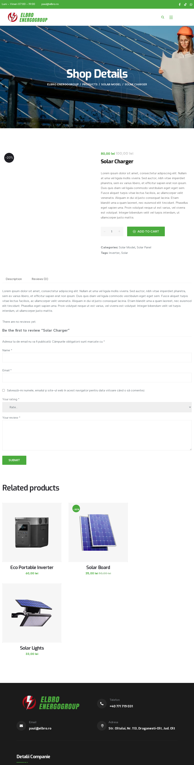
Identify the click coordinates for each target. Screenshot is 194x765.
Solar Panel (144, 247)
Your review (11, 417)
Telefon (115, 618)
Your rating (11, 399)
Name (7, 350)
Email (7, 370)
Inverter (114, 253)
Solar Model (127, 247)
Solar (124, 253)
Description (14, 279)
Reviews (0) (40, 279)
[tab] (13, 279)
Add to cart (150, 231)
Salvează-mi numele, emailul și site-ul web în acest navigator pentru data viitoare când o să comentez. (76, 390)
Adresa (113, 640)
